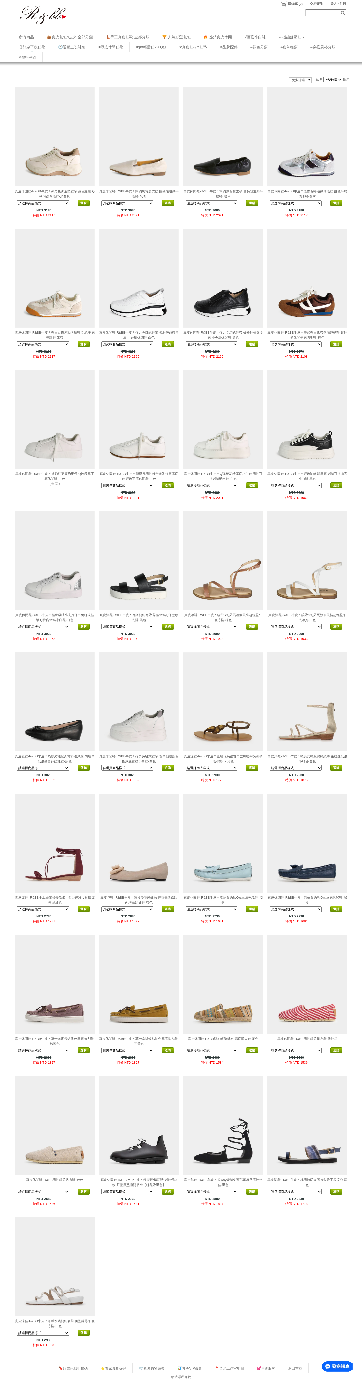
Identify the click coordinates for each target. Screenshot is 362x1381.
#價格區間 (27, 57)
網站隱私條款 (181, 1377)
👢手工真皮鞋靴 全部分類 (127, 37)
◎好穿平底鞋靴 (32, 47)
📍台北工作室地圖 (229, 1368)
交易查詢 (316, 4)
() (292, 4)
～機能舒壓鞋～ (292, 37)
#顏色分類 (259, 47)
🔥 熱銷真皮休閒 (217, 37)
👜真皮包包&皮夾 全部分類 (70, 37)
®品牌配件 (229, 47)
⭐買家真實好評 (113, 1368)
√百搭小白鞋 (255, 37)
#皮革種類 (289, 47)
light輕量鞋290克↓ (151, 47)
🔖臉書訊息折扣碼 (73, 1368)
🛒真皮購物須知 (152, 1368)
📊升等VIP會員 (189, 1368)
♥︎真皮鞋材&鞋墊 (193, 47)
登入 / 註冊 (338, 4)
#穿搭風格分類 (322, 47)
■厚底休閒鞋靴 (110, 47)
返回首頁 (295, 1368)
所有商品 (26, 37)
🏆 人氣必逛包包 (176, 37)
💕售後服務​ (266, 1368)
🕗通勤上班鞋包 (71, 47)
